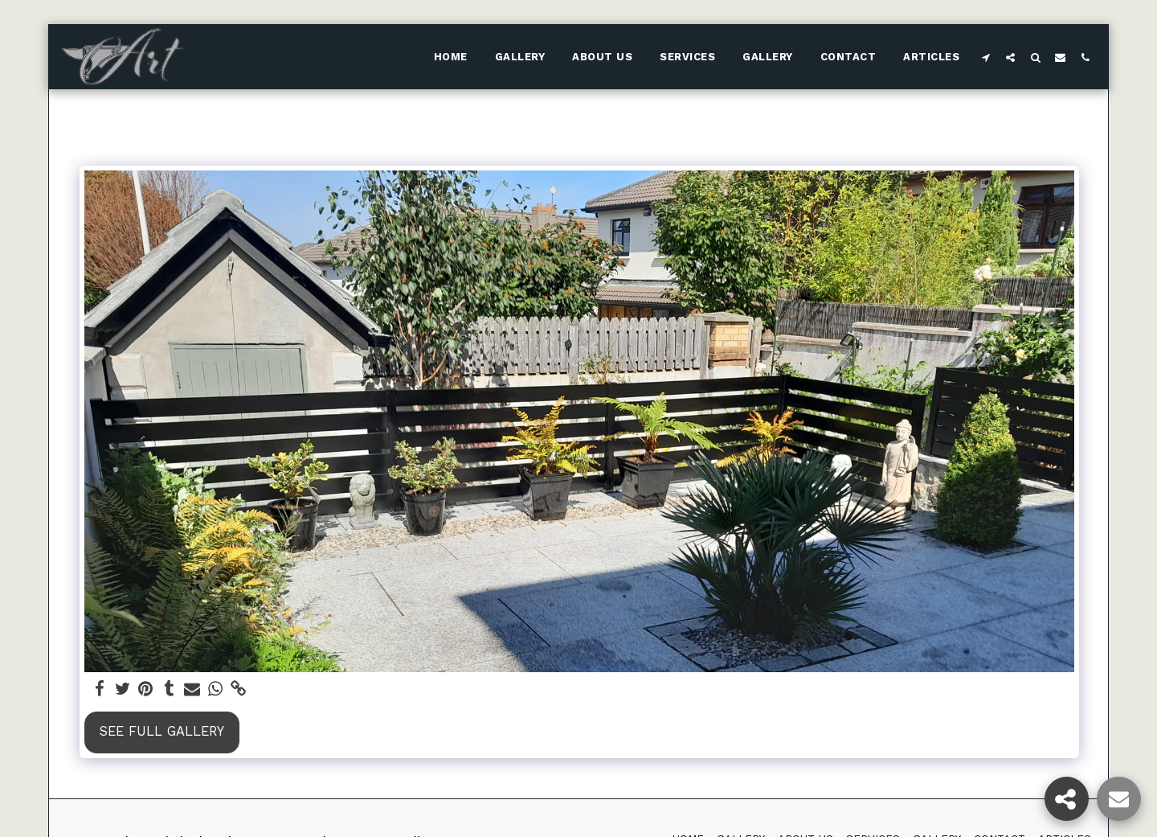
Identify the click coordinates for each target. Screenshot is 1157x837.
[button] (985, 57)
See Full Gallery (162, 731)
